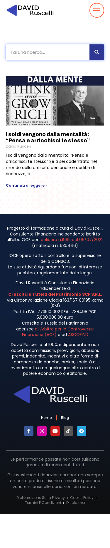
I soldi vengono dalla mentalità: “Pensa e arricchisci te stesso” (48, 137)
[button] (96, 10)
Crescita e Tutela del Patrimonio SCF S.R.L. (55, 294)
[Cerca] (96, 52)
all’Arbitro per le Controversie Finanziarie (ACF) (58, 332)
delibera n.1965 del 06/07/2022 (72, 240)
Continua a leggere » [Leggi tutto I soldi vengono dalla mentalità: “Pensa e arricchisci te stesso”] (27, 185)
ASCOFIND (78, 335)
